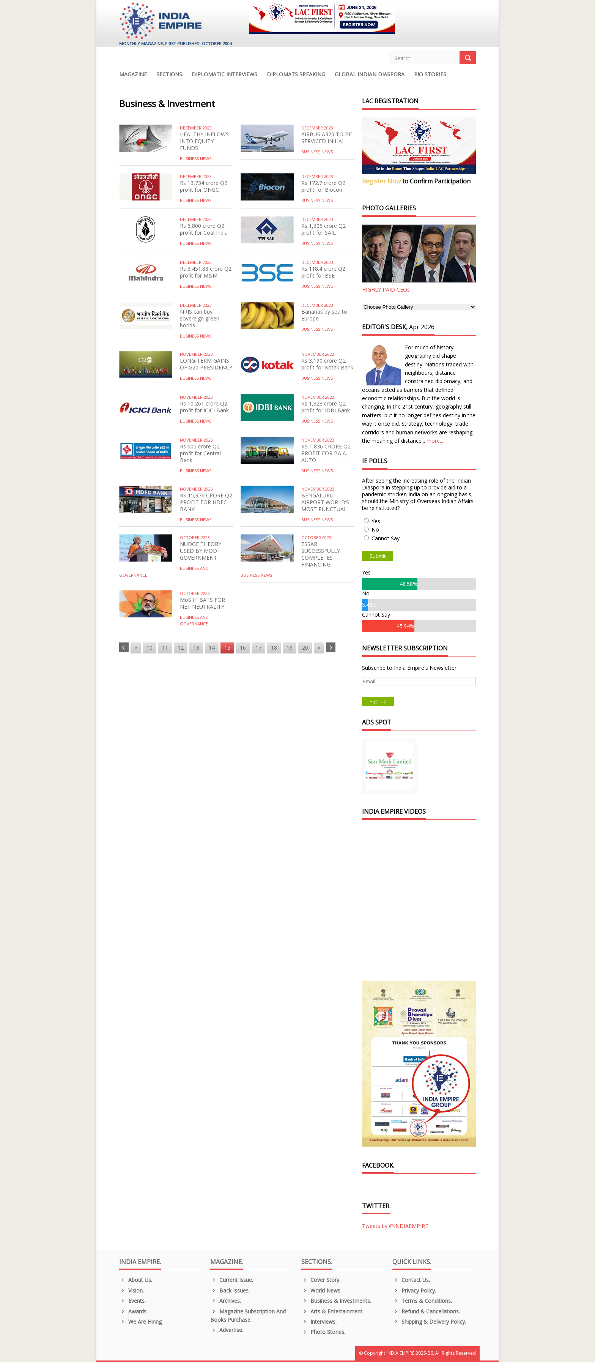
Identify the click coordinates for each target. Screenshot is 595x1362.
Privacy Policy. (414, 1290)
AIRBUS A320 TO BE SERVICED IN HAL (326, 138)
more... (435, 440)
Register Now (381, 181)
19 (289, 647)
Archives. (225, 1300)
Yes (375, 521)
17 (258, 647)
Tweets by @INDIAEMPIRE (395, 1225)
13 (196, 647)
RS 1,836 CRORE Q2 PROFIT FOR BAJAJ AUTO (326, 453)
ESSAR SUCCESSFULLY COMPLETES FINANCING (320, 554)
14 (212, 647)
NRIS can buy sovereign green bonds (199, 318)
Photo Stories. (323, 1331)
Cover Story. (320, 1279)
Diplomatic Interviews (224, 75)
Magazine (133, 75)
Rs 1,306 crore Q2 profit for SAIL (323, 229)
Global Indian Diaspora (370, 75)
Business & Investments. (336, 1300)
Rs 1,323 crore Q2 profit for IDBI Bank (325, 407)
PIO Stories (430, 75)
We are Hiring (140, 1321)
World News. (321, 1290)
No (375, 529)
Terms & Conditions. (422, 1300)
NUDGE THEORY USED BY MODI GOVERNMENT (200, 550)
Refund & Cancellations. (426, 1311)
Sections (169, 75)
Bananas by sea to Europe (324, 315)
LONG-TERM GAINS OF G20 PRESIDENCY (206, 364)
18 (274, 647)
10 (149, 647)
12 (181, 647)
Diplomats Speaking (296, 75)
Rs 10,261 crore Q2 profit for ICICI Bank (204, 407)
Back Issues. (230, 1290)
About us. (135, 1279)
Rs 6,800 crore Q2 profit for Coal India (204, 229)
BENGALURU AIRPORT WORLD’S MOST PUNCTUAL (325, 502)
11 (165, 647)
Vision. (131, 1290)
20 (305, 647)
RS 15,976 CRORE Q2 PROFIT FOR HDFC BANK (206, 502)
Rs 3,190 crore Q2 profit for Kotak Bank (327, 364)
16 (243, 647)
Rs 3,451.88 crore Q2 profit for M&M (205, 272)
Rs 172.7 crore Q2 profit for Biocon (323, 186)
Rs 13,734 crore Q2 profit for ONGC (203, 186)
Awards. (133, 1311)
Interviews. (319, 1321)
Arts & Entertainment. (332, 1311)
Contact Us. (411, 1279)
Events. (132, 1300)
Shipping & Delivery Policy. (429, 1321)
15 (227, 647)
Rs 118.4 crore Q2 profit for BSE (323, 272)
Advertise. (226, 1330)
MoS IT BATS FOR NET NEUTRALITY (202, 603)
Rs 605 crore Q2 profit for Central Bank (200, 453)
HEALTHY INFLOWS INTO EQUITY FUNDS (204, 141)
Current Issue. (231, 1279)
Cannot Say (385, 538)
